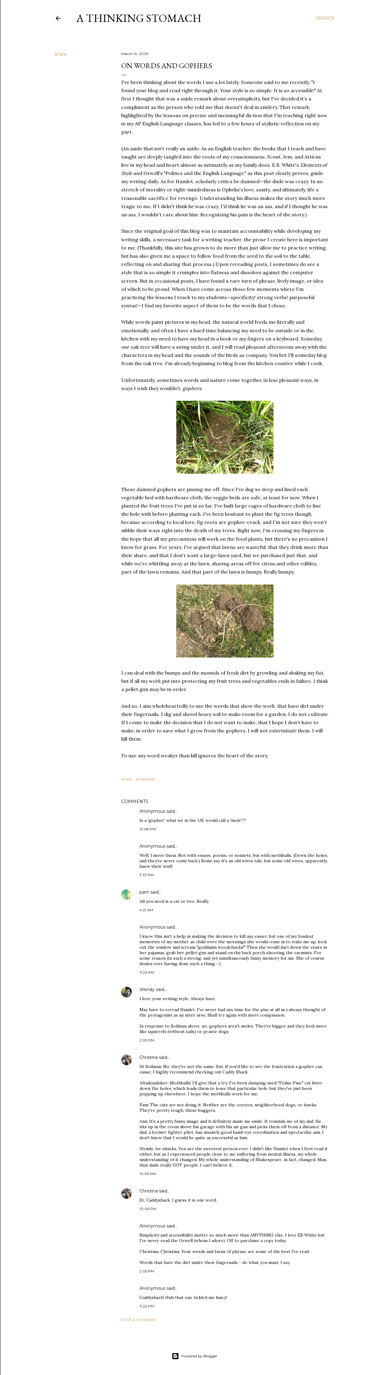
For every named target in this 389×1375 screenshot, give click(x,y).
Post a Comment (138, 1319)
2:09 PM (146, 1040)
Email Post (145, 779)
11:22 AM (146, 972)
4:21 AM (146, 910)
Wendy (147, 989)
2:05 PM (146, 1271)
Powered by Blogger (194, 1356)
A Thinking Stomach (138, 18)
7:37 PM (146, 875)
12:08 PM (147, 829)
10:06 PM (147, 1208)
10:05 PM (147, 1173)
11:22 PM (146, 1306)
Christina (148, 1057)
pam (144, 892)
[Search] (325, 18)
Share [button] (60, 54)
